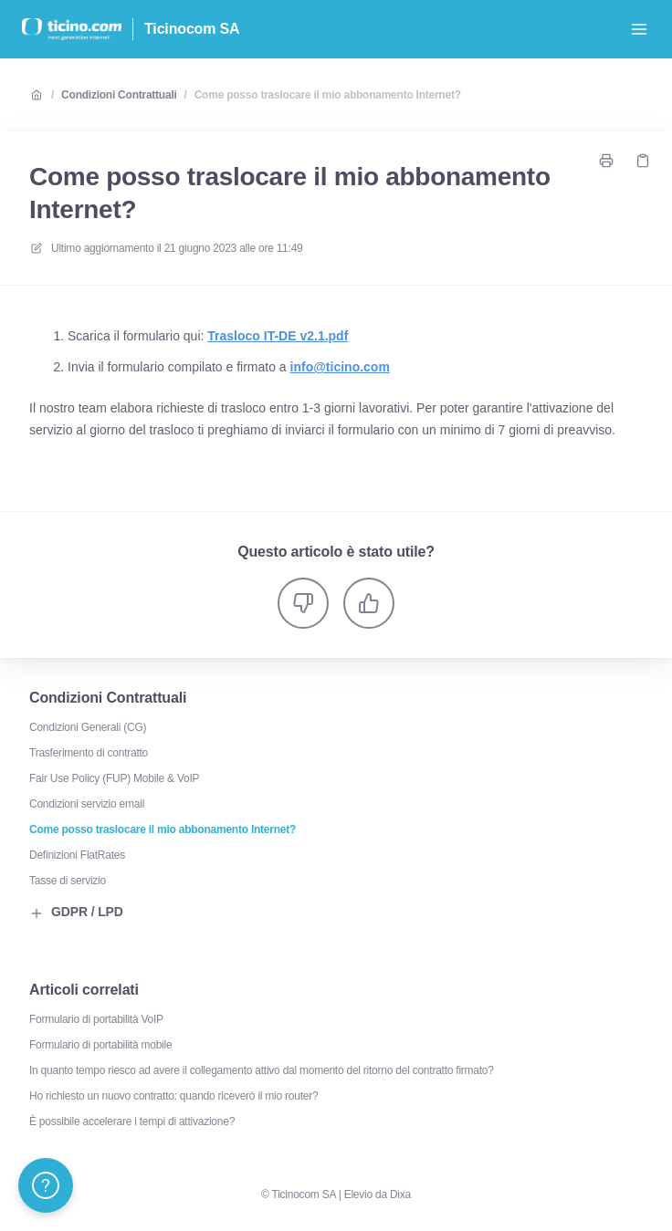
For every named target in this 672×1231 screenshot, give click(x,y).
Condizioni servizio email (86, 804)
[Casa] (72, 29)
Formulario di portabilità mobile (100, 1044)
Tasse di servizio (67, 880)
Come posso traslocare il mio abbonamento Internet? (327, 95)
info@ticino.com (340, 367)
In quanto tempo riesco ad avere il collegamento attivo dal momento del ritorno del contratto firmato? (261, 1070)
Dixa (400, 1194)
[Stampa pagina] (606, 160)
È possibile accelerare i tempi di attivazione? (132, 1121)
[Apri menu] (639, 29)
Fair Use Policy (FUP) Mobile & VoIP (114, 778)
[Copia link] (642, 160)
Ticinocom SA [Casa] (191, 29)
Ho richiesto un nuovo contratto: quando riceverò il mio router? (173, 1096)
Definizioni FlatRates (77, 855)
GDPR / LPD (76, 912)
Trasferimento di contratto (88, 752)
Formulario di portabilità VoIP (96, 1019)
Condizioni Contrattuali (118, 95)
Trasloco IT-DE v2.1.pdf (277, 336)
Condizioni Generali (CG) (87, 727)
